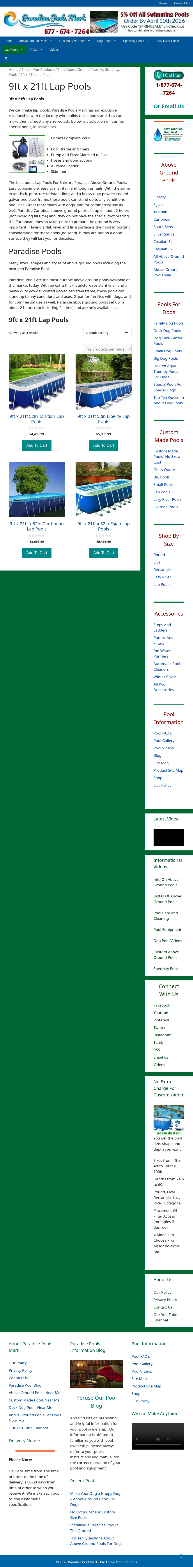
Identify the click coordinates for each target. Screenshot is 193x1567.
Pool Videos (164, 747)
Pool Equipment (167, 929)
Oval (157, 562)
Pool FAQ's (163, 733)
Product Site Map (168, 770)
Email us (161, 1057)
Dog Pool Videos (168, 940)
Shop (158, 777)
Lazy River (162, 576)
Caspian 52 (163, 248)
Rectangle (162, 569)
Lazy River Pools (171, 41)
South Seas (163, 226)
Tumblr (160, 1042)
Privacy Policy (165, 1299)
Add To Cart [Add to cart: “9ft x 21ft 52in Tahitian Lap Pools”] (36, 445)
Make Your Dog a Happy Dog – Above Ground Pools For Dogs (95, 1499)
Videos (54, 49)
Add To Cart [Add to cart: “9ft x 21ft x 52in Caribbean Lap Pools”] (36, 553)
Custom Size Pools (76, 41)
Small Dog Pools (168, 350)
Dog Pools (108, 41)
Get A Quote (164, 469)
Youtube (161, 1012)
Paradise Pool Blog (25, 1385)
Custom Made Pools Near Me (34, 1400)
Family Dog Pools (169, 322)
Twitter (160, 1027)
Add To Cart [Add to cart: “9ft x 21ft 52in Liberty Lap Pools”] (103, 445)
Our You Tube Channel (28, 1427)
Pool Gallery (164, 740)
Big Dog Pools (166, 358)
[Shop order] (107, 332)
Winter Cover (165, 676)
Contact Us (182, 3)
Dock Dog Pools (167, 330)
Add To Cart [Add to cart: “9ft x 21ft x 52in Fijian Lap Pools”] (103, 553)
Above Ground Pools (37, 41)
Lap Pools (15, 49)
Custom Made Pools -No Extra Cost (167, 456)
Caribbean (163, 219)
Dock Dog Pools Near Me (30, 1407)
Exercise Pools (166, 506)
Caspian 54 (163, 241)
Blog (157, 755)
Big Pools (162, 476)
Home (163, 3)
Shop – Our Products (38, 69)
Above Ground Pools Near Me (34, 1392)
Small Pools (164, 484)
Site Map (161, 762)
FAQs (38, 49)
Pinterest (161, 1020)
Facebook (162, 1005)
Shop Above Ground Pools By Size (85, 69)
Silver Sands (164, 234)
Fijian (158, 204)
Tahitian (160, 211)
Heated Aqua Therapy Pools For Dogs (166, 371)
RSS (157, 1049)
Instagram (163, 1034)
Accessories (169, 613)
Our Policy (162, 785)
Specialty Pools (137, 41)
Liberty (160, 196)
